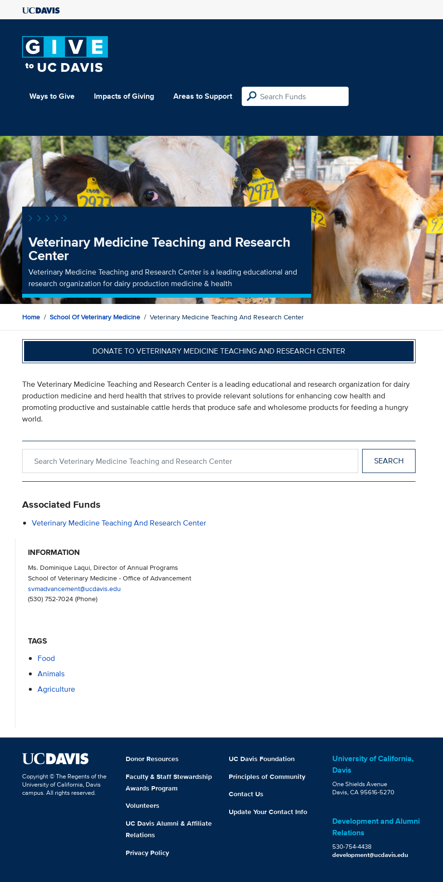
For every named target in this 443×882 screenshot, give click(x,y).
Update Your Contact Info (268, 811)
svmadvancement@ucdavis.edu (74, 588)
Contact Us (246, 794)
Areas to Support (202, 96)
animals (51, 673)
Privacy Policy (147, 852)
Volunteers (142, 805)
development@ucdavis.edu (370, 854)
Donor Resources (152, 759)
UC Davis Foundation (262, 759)
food (46, 658)
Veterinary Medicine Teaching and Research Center (119, 522)
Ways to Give (52, 96)
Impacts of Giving (124, 96)
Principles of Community (267, 776)
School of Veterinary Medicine (95, 317)
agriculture (56, 689)
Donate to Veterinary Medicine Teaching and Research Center (218, 350)
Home (31, 317)
